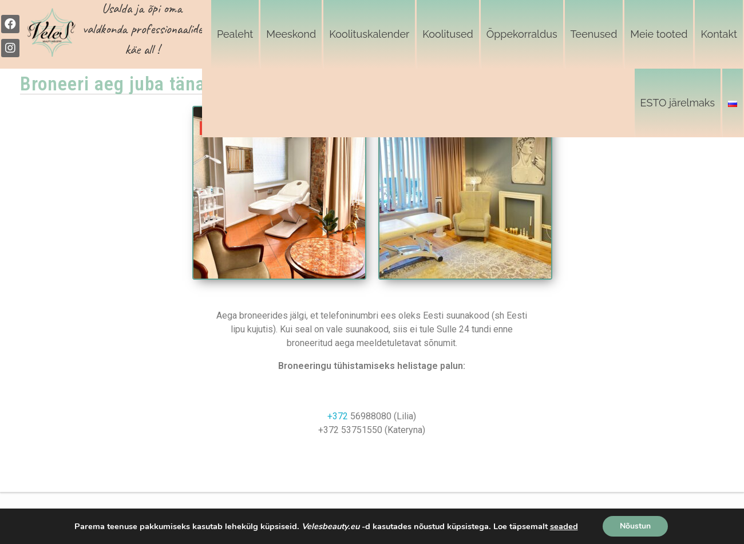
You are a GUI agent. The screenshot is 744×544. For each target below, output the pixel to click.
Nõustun (635, 526)
